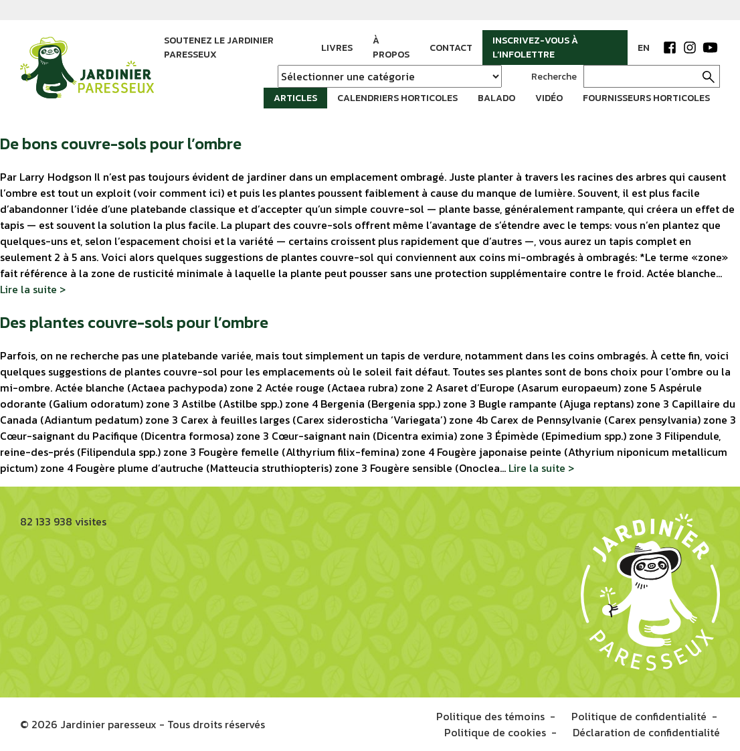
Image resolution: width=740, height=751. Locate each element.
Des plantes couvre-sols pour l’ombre (134, 322)
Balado (496, 98)
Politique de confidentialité (639, 716)
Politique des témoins (490, 716)
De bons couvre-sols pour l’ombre (121, 143)
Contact (451, 48)
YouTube (710, 47)
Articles (295, 98)
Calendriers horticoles (397, 98)
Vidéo (549, 98)
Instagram (690, 47)
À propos (391, 47)
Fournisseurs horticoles (646, 98)
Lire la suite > (33, 289)
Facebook (670, 47)
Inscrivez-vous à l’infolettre (535, 47)
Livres (337, 48)
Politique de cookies (495, 732)
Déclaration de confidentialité (646, 732)
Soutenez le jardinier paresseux (219, 47)
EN (644, 48)
